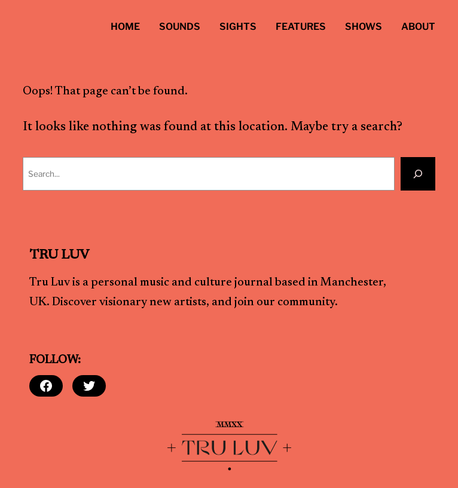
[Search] (418, 174)
